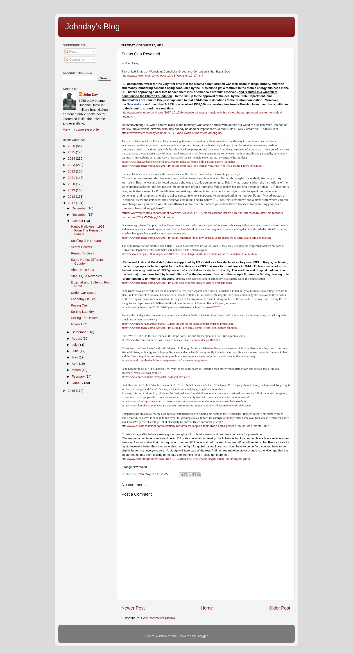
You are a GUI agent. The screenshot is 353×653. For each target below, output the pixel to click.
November (80, 214)
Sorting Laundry (82, 311)
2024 (72, 158)
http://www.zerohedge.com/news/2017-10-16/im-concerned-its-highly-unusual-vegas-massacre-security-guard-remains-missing (196, 237)
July (75, 345)
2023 (72, 165)
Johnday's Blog (92, 26)
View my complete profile (81, 129)
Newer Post (133, 607)
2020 (72, 184)
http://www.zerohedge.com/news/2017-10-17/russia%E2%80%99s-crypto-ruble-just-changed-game (186, 458)
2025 (72, 152)
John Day (90, 94)
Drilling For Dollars (84, 318)
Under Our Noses (83, 293)
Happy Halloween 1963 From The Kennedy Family (87, 230)
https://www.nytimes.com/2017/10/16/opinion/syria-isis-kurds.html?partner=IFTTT (171, 307)
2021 (72, 177)
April (75, 363)
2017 (72, 203)
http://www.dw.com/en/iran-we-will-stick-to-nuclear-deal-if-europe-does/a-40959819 (172, 340)
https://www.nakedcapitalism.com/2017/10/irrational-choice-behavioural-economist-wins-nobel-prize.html (184, 401)
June (76, 351)
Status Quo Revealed (86, 276)
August (77, 338)
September (80, 332)
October (78, 221)
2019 (72, 190)
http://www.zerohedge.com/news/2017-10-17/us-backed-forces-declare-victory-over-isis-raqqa (177, 282)
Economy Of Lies (83, 299)
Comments (75, 59)
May (75, 357)
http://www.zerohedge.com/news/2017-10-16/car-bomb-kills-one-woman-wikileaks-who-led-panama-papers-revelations (192, 165)
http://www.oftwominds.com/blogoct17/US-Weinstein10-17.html (162, 75)
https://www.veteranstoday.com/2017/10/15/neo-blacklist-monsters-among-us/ (172, 133)
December (80, 208)
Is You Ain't (79, 324)
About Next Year (82, 270)
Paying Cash (80, 305)
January (78, 383)
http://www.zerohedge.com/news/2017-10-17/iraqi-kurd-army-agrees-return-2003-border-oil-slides (180, 327)
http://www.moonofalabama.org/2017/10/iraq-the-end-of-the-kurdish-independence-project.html (178, 323)
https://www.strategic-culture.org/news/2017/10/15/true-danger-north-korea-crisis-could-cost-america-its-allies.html (190, 254)
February (79, 376)
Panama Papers (162, 141)
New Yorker (135, 104)
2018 (72, 196)
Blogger (202, 636)
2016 (72, 390)
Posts (71, 51)
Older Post (279, 607)
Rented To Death (83, 253)
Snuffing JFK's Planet (86, 241)
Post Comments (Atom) (158, 618)
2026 (72, 146)
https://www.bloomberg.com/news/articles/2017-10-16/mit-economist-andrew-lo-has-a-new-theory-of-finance (186, 405)
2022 (72, 171)
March (77, 370)
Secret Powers (81, 247)
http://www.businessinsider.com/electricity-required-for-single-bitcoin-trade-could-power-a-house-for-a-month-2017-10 (197, 426)
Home (207, 607)
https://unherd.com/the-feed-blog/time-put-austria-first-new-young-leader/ (165, 360)
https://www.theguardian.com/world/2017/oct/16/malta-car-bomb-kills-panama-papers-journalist (178, 161)
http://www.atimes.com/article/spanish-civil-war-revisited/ (156, 377)
